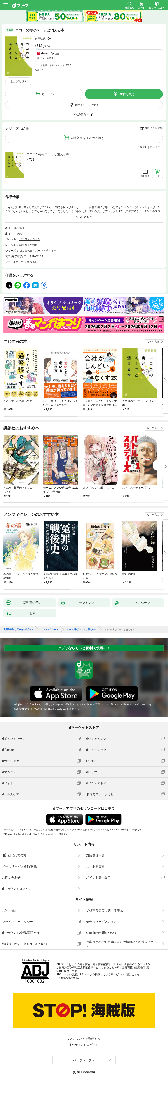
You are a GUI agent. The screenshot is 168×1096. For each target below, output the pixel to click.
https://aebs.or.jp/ (69, 977)
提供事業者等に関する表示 (104, 910)
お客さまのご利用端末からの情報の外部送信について (121, 944)
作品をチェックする (87, 104)
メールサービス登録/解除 (19, 866)
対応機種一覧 (95, 855)
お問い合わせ (11, 877)
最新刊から (156, 147)
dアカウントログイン (17, 888)
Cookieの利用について (101, 933)
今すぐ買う (127, 94)
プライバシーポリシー (17, 921)
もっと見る (152, 341)
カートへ (47, 94)
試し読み (21, 81)
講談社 (21, 233)
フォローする (48, 38)
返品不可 (39, 70)
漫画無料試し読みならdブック (18, 629)
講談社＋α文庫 (28, 245)
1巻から (143, 147)
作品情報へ (81, 114)
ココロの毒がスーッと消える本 (47, 154)
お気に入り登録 (153, 128)
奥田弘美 (40, 38)
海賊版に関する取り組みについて (25, 944)
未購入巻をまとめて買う (87, 138)
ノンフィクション (29, 239)
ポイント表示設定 (98, 877)
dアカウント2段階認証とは (20, 933)
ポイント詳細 (45, 58)
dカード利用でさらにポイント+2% (52, 65)
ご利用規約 (10, 910)
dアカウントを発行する (84, 1038)
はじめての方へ (16, 855)
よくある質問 (95, 866)
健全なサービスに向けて (103, 921)
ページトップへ (84, 1060)
